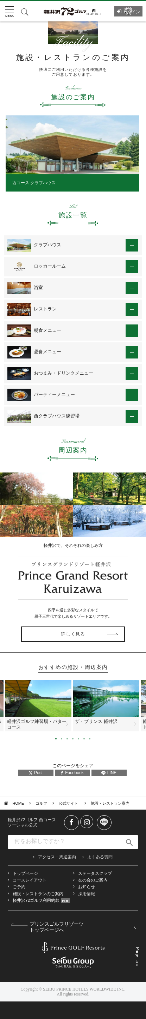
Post (36, 772)
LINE (109, 772)
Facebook (72, 772)
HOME (18, 803)
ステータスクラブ (95, 873)
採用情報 (86, 893)
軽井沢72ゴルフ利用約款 (36, 900)
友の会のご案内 (93, 880)
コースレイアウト (29, 880)
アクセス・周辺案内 (57, 856)
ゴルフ (41, 803)
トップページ (25, 873)
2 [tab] (61, 738)
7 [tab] (89, 738)
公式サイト (69, 803)
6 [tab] (84, 738)
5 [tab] (78, 738)
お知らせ (86, 886)
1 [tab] (56, 738)
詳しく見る (73, 634)
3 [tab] (67, 738)
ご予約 (19, 886)
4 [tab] (73, 738)
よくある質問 (100, 856)
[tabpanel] (72, 153)
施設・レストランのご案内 (38, 893)
